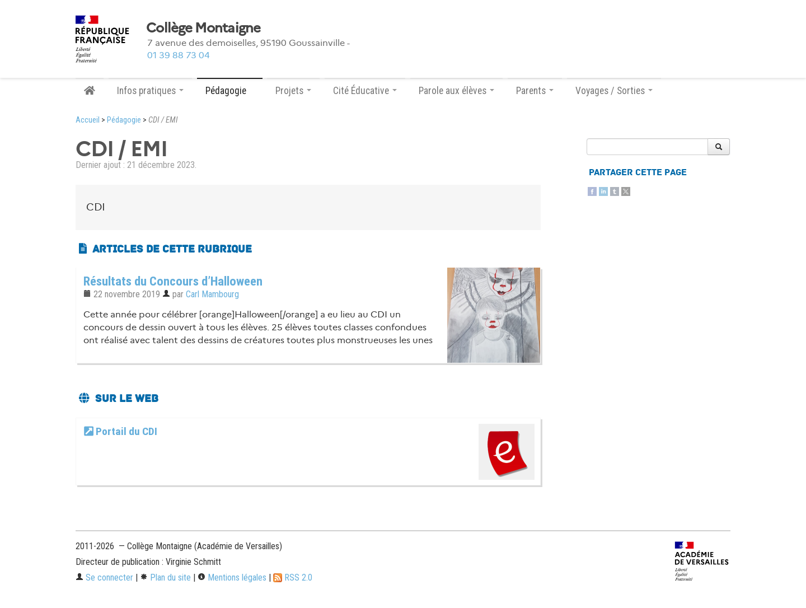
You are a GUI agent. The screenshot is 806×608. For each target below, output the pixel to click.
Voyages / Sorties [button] (614, 90)
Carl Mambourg (212, 294)
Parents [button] (535, 90)
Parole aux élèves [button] (456, 90)
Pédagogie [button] (229, 90)
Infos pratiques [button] (150, 90)
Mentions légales (232, 577)
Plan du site (165, 577)
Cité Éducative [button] (365, 90)
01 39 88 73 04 (178, 55)
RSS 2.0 (292, 577)
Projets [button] (293, 90)
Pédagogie (124, 120)
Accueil (88, 120)
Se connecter (104, 577)
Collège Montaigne (203, 28)
